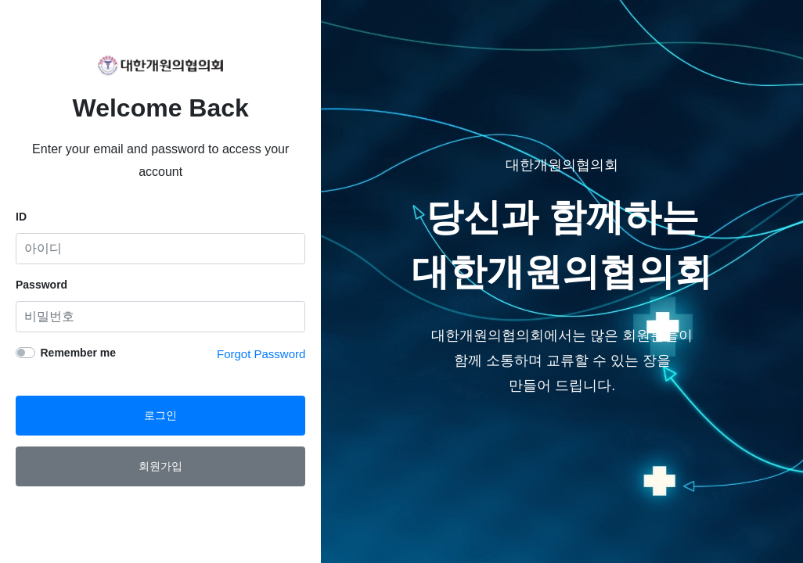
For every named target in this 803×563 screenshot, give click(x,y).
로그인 (160, 415)
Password (41, 284)
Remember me (79, 352)
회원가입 (160, 466)
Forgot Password (261, 353)
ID (21, 216)
